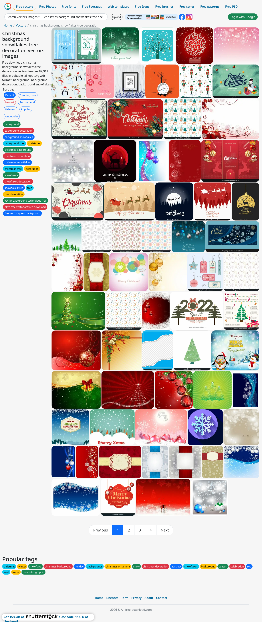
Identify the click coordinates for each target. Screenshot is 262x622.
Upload (116, 17)
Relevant (10, 109)
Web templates (118, 7)
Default (9, 95)
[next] (164, 530)
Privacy (136, 598)
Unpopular (11, 116)
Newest (9, 102)
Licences (112, 598)
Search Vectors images (22, 17)
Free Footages (92, 7)
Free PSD (231, 7)
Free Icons (142, 7)
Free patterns (209, 7)
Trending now (27, 95)
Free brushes (164, 7)
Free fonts (69, 7)
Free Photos (47, 7)
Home (8, 25)
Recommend (27, 102)
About (148, 598)
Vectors (21, 25)
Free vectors (24, 7)
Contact (161, 598)
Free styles (186, 7)
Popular (25, 109)
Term (124, 598)
